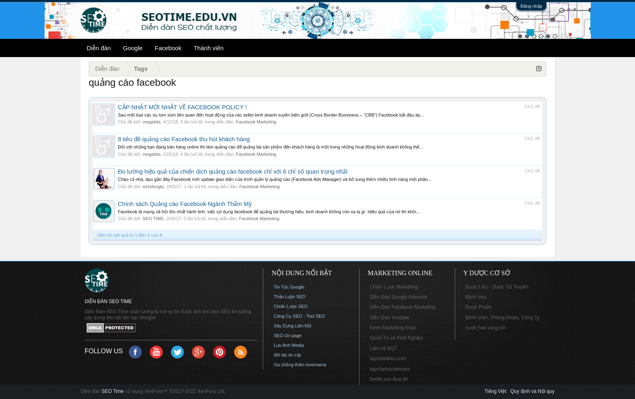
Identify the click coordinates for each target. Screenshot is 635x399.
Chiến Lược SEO (291, 306)
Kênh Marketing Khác (393, 328)
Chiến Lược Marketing (394, 287)
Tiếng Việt (495, 391)
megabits (152, 121)
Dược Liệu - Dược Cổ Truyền (496, 287)
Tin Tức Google (289, 286)
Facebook (168, 48)
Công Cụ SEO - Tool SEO (299, 316)
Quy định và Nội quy (532, 391)
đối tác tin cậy (287, 354)
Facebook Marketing (256, 121)
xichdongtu (153, 186)
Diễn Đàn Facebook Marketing (402, 307)
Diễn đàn (99, 48)
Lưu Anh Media (289, 345)
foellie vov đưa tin (389, 379)
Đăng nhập (531, 6)
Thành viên (209, 48)
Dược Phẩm (478, 307)
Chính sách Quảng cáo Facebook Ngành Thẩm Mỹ (184, 204)
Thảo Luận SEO (290, 296)
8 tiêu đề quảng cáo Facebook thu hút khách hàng (184, 139)
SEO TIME (153, 218)
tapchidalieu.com (388, 358)
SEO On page (288, 335)
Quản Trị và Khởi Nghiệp (396, 338)
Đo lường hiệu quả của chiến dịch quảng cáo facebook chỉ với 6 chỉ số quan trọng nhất (232, 171)
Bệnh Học (476, 297)
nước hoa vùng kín (485, 328)
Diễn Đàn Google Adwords (398, 297)
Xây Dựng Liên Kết (292, 325)
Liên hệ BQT (383, 348)
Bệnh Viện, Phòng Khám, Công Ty (502, 317)
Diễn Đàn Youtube (389, 317)
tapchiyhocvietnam (390, 369)
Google (133, 48)
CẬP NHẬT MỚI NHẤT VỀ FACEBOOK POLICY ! (182, 107)
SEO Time (113, 391)
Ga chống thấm (289, 364)
